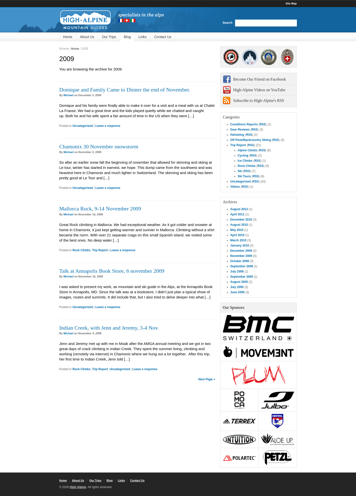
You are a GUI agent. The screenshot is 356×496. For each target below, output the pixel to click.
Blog (127, 37)
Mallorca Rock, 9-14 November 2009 (100, 208)
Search (227, 22)
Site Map (291, 3)
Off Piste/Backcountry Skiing (250, 140)
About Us (87, 37)
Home (67, 37)
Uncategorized (82, 126)
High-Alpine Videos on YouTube (259, 90)
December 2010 (241, 219)
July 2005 (237, 287)
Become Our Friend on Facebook (259, 79)
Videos (235, 186)
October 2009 (239, 261)
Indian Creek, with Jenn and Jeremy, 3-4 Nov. (109, 328)
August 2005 (239, 282)
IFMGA (269, 57)
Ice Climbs (245, 160)
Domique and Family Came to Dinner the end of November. (124, 90)
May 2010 (236, 230)
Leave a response (107, 126)
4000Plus (287, 57)
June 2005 (237, 292)
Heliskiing (237, 134)
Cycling (243, 155)
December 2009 (241, 250)
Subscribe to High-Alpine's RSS (258, 100)
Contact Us (162, 37)
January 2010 (239, 245)
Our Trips (109, 37)
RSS (263, 124)
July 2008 (237, 271)
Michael (68, 95)
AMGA (231, 57)
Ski (240, 171)
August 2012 (239, 209)
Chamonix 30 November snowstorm (99, 146)
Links (143, 37)
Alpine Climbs (248, 150)
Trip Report (100, 250)
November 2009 (241, 256)
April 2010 (237, 235)
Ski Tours (244, 176)
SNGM (250, 57)
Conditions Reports (244, 124)
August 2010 (239, 224)
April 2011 (237, 214)
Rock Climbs (81, 250)
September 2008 (241, 266)
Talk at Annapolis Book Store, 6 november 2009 (112, 271)
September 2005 (241, 276)
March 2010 (238, 240)
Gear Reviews (240, 129)
